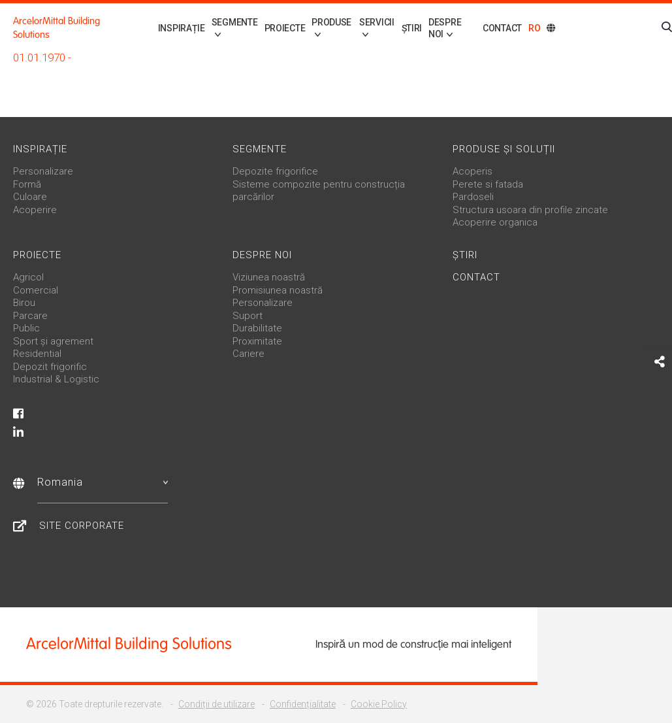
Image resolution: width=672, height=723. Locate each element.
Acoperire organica (495, 222)
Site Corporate (81, 525)
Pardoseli (473, 197)
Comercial (35, 290)
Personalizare (43, 171)
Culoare (30, 197)
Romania (102, 482)
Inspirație (160, 28)
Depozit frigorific (50, 367)
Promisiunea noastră (277, 290)
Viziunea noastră (268, 277)
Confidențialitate (303, 704)
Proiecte (269, 28)
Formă (27, 184)
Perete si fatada (488, 184)
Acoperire (35, 210)
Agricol (28, 277)
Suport (247, 316)
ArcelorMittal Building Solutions (56, 28)
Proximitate (257, 341)
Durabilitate (257, 328)
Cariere (248, 354)
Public (26, 328)
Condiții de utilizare (216, 704)
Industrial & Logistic (56, 379)
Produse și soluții (504, 149)
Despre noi (262, 255)
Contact (502, 28)
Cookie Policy (379, 704)
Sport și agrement (53, 341)
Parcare (30, 316)
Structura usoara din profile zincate (530, 210)
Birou (24, 303)
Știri (406, 28)
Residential (37, 354)
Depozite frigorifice (275, 171)
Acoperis (472, 171)
